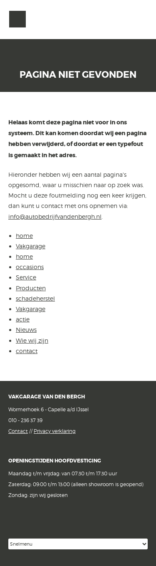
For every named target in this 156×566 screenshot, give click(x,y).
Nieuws (26, 329)
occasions (30, 266)
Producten (31, 288)
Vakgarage (138, 19)
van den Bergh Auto (78, 32)
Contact (18, 431)
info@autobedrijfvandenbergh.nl (55, 216)
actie (23, 319)
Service (26, 277)
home (24, 235)
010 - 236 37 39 (25, 420)
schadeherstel (35, 298)
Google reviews (59, 524)
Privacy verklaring (55, 431)
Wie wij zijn (32, 340)
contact (26, 350)
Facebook (15, 524)
